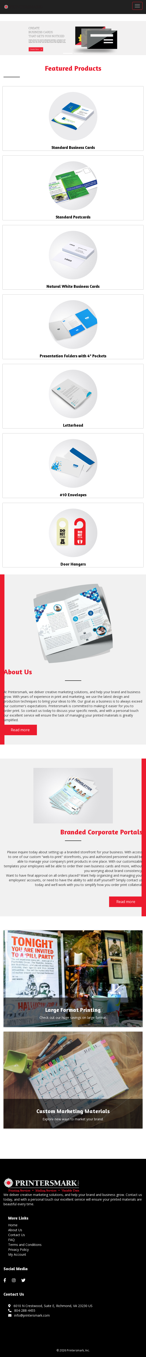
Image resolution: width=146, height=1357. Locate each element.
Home (13, 1225)
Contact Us (16, 1235)
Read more (20, 729)
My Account (17, 1254)
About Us (15, 1230)
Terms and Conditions (25, 1244)
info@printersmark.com (29, 1315)
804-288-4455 (21, 1310)
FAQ (11, 1239)
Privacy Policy (18, 1249)
